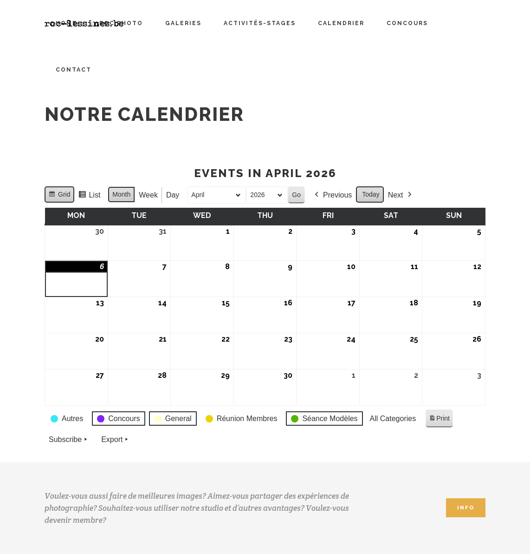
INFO (465, 508)
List (89, 196)
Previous (332, 195)
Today (370, 194)
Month (121, 194)
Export (115, 440)
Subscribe (69, 440)
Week (148, 195)
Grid (59, 196)
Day (172, 195)
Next (401, 195)
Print (439, 420)
